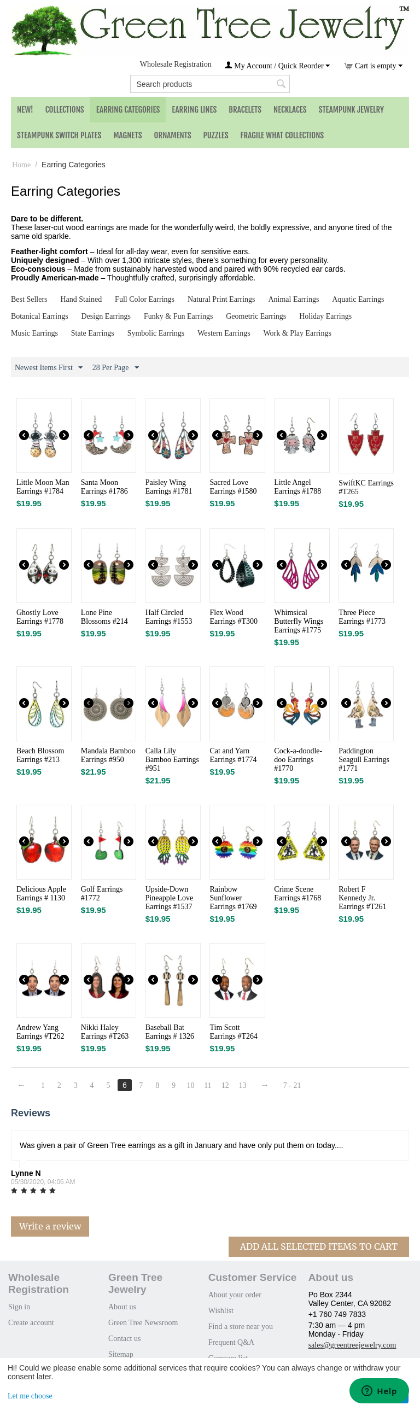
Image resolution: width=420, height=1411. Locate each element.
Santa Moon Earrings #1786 (104, 486)
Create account (31, 1323)
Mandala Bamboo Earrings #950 (108, 755)
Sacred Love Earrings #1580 (232, 486)
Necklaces (290, 109)
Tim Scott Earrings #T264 (233, 1031)
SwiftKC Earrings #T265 (366, 487)
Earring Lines (194, 109)
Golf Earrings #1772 (102, 893)
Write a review (50, 1226)
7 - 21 (292, 1085)
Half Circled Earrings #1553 (168, 616)
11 (207, 1085)
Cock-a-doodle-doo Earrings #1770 (298, 759)
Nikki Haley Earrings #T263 (105, 1031)
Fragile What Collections (282, 135)
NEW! (25, 109)
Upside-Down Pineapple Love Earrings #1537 (169, 898)
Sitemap (120, 1354)
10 (190, 1085)
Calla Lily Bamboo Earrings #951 (172, 759)
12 (225, 1085)
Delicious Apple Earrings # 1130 (41, 893)
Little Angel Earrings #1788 (297, 486)
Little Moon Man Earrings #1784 (42, 486)
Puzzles (216, 135)
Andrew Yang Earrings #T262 (40, 1031)
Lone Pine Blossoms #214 (104, 616)
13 (243, 1085)
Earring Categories (128, 109)
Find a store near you (240, 1326)
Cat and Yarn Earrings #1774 (232, 755)
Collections (64, 109)
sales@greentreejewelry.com (352, 1345)
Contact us (124, 1338)
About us (122, 1307)
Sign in (19, 1307)
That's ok (390, 1395)
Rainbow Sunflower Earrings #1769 (232, 898)
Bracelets (245, 109)
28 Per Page (115, 367)
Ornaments (172, 135)
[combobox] (209, 84)
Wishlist (221, 1311)
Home (21, 165)
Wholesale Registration (176, 64)
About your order (234, 1295)
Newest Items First (49, 367)
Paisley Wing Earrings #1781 (168, 486)
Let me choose (30, 1396)
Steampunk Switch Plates (59, 135)
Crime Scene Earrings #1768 (297, 893)
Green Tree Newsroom (143, 1323)
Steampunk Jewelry (351, 109)
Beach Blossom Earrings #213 (40, 755)
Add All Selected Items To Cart (319, 1246)
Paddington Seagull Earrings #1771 (364, 759)
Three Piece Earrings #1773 (362, 616)
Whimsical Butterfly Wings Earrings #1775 (298, 621)
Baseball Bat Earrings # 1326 (169, 1031)
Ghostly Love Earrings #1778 (39, 616)
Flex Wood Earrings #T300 (233, 616)
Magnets (127, 135)
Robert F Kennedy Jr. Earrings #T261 (362, 898)
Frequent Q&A (231, 1342)
